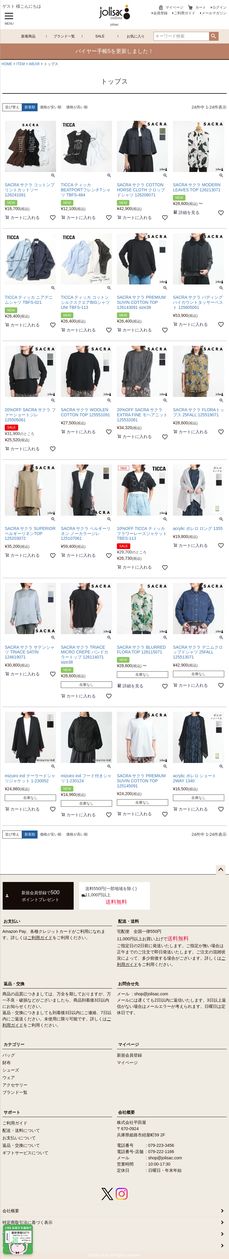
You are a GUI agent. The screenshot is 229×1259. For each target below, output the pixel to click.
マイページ (174, 7)
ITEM (20, 64)
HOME (6, 64)
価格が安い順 (50, 107)
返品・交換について (21, 1145)
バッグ (8, 1055)
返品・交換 (14, 983)
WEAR (34, 64)
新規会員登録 (129, 1055)
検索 (213, 36)
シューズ (10, 1070)
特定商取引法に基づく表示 (27, 1222)
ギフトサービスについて (25, 1152)
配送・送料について (21, 1130)
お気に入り (136, 36)
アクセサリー (14, 1085)
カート (200, 7)
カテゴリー (14, 1044)
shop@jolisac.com (151, 993)
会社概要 (126, 1112)
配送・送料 (128, 921)
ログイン (219, 7)
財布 (6, 1062)
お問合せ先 (128, 983)
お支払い (12, 921)
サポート (12, 1112)
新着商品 (28, 36)
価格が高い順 (77, 107)
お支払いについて (19, 1138)
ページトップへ (220, 870)
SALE (100, 36)
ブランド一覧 (64, 36)
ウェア (8, 1077)
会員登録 (160, 13)
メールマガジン (214, 13)
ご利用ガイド (184, 13)
